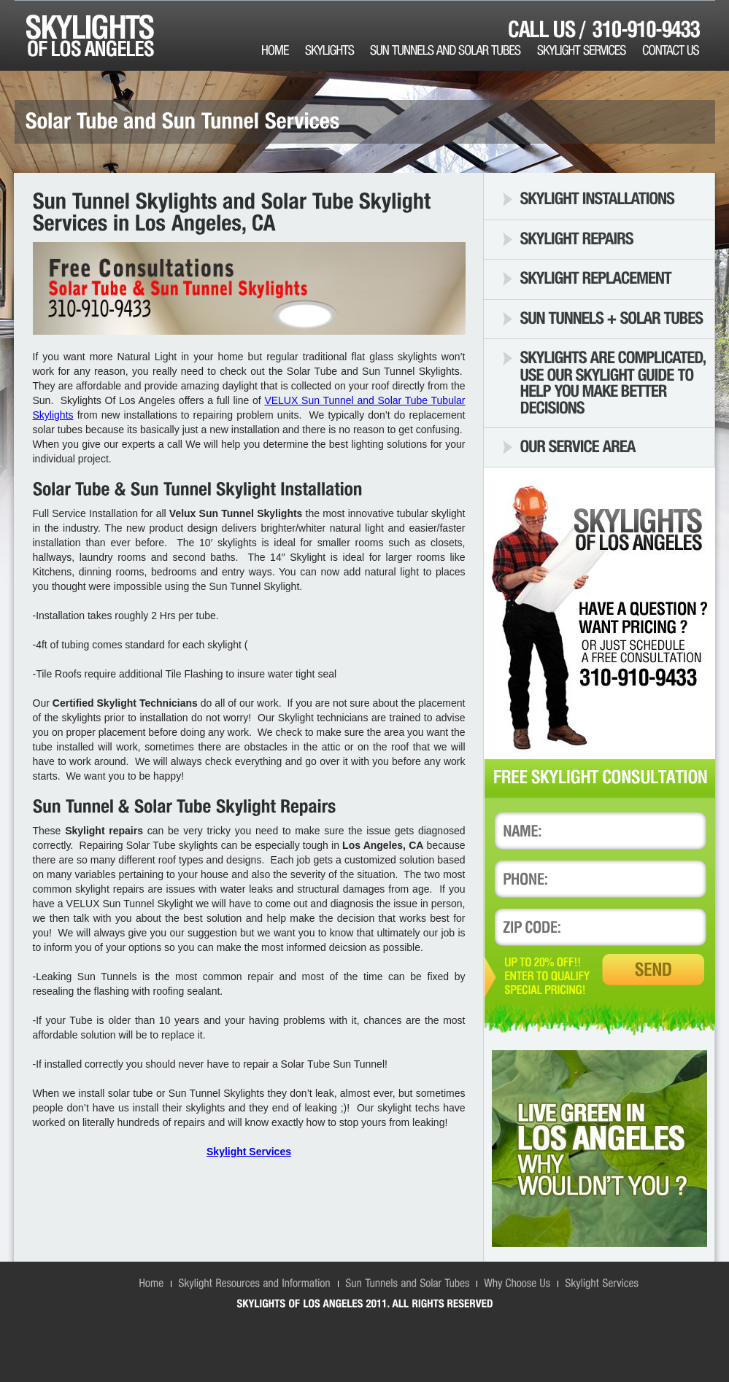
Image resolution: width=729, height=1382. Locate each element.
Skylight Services (249, 1151)
